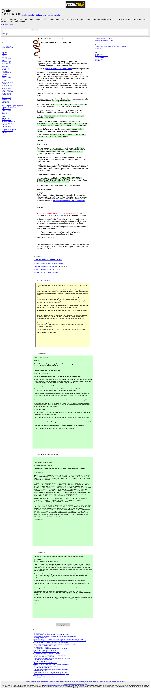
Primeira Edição (57, 215)
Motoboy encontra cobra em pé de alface (68, 201)
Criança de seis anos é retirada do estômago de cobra (50, 649)
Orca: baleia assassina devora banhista (46, 645)
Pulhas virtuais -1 (7, 132)
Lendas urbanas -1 (7, 131)
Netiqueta (98, 48)
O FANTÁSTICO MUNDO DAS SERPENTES (47, 269)
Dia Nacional (5, 68)
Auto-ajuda (5, 57)
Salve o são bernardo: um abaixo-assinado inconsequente (51, 674)
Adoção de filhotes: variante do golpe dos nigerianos (50, 655)
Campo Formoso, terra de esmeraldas (89, 681)
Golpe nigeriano (6, 88)
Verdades (4, 124)
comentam (47, 280)
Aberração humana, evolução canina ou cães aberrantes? (51, 664)
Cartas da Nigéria (7, 62)
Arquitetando (99, 54)
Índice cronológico (7, 47)
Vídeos (79, 684)
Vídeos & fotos (6, 126)
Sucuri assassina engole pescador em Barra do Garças (51, 672)
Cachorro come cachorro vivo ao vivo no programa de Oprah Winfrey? (55, 636)
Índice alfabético (7, 46)
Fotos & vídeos (6, 77)
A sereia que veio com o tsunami (44, 656)
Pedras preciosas (72, 684)
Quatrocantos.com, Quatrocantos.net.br (54, 685)
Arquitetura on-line (35, 681)
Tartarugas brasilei (39, 639)
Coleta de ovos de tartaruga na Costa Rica (47, 653)
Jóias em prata (112, 681)
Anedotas (4, 52)
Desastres (5, 66)
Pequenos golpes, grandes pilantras (12, 106)
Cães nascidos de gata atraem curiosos (46, 666)
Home (86, 684)
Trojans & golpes (7, 123)
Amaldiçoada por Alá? (40, 638)
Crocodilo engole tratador (41, 647)
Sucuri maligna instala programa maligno (46, 652)
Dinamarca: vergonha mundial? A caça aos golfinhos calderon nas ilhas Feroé (57, 644)
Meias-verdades (6, 99)
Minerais (66, 684)
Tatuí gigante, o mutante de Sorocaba (45, 663)
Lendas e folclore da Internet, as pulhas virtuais (75, 682)
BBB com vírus (6, 58)
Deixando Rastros (100, 57)
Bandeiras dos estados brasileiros (56, 681)
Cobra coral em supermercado (43, 660)
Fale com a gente (7, 25)
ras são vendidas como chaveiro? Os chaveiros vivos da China (64, 639)
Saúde (4, 117)
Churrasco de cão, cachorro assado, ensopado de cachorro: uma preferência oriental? (60, 641)
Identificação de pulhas (9, 129)
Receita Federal (6, 110)
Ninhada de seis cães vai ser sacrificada (51, 669)
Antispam (28, 681)
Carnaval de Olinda (103, 681)
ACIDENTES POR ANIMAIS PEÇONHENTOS (48, 260)
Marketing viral (6, 98)
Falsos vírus (5, 74)
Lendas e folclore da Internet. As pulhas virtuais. (41, 15)
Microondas (5, 101)
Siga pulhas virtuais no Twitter (104, 40)
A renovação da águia (40, 671)
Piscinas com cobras (40, 661)
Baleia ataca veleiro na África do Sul (45, 650)
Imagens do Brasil (121, 681)
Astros (4, 55)
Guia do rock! (99, 59)
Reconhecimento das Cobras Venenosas (46, 272)
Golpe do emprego (7, 82)
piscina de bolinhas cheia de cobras (58, 69)
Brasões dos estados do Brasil (72, 681)
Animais (4, 54)
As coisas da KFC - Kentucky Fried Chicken (47, 677)
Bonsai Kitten (38, 675)
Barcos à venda (44, 681)
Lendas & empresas (8, 91)
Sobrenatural (5, 118)
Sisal (82, 684)
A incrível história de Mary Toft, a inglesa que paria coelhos (52, 634)
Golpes (4, 80)
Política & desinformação (9, 107)
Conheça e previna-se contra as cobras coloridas (48, 263)
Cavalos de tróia (7, 63)
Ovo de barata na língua (41, 667)
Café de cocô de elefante (41, 633)
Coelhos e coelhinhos (101, 56)
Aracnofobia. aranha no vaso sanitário (52, 658)
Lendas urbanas (6, 93)
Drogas (4, 69)
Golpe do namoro (7, 85)
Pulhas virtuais (6, 109)
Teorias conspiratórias (8, 121)
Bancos (4, 60)
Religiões (4, 113)
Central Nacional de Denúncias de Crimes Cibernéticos (111, 46)
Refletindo (98, 60)
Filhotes (4, 76)
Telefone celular (6, 120)
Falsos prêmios (6, 73)
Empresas (5, 71)
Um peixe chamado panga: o (51, 642)
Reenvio (4, 112)
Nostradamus (6, 102)
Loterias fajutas (6, 95)
